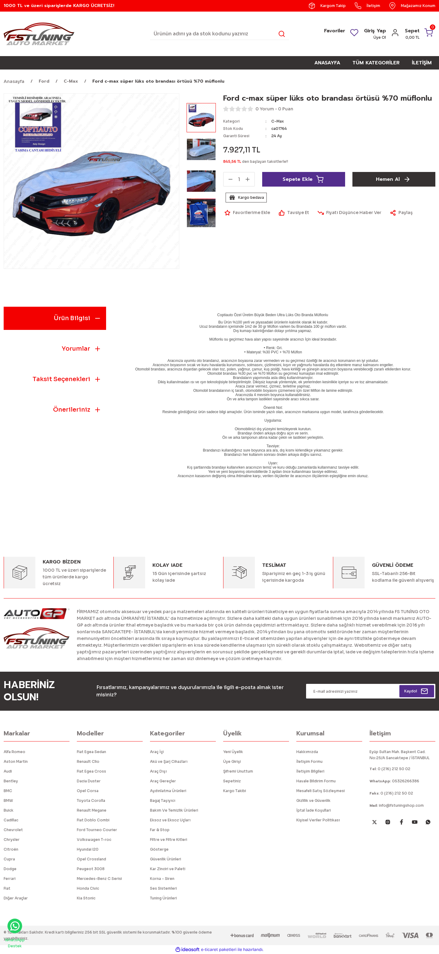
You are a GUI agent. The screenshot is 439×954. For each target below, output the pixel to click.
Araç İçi (157, 751)
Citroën (11, 849)
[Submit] (416, 691)
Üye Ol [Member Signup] (379, 37)
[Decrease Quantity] (230, 179)
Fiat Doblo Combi (93, 820)
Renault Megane (91, 810)
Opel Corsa (87, 790)
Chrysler (12, 839)
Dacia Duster (89, 781)
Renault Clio (88, 761)
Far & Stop (160, 829)
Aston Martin (16, 761)
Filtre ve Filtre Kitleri (168, 839)
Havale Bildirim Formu (316, 781)
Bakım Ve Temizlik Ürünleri (174, 810)
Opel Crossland (91, 859)
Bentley (11, 781)
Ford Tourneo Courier (97, 829)
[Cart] (419, 34)
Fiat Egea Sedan (91, 751)
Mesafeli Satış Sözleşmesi (320, 790)
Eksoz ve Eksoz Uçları (170, 820)
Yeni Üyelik (233, 751)
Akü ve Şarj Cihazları (168, 761)
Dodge (10, 868)
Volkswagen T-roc (94, 839)
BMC (8, 790)
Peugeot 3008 (91, 868)
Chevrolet (13, 829)
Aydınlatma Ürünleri (168, 790)
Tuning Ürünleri (163, 898)
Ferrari (10, 878)
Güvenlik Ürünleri (165, 859)
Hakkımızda (307, 751)
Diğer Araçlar (16, 898)
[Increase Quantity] (247, 179)
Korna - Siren (162, 878)
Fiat (7, 888)
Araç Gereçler (163, 781)
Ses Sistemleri (163, 888)
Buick (8, 810)
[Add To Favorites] (246, 213)
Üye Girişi (232, 761)
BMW (8, 800)
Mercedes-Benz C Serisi (99, 878)
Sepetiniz (232, 781)
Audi (8, 771)
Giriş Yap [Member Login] (375, 30)
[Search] (219, 34)
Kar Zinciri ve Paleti (167, 868)
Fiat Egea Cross (91, 771)
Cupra (9, 859)
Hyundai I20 (87, 849)
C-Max (277, 121)
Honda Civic (88, 888)
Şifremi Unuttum (238, 771)
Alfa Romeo (14, 751)
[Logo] (39, 33)
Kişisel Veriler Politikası (318, 820)
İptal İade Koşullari (313, 810)
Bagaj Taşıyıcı (162, 800)
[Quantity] (239, 179)
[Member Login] (395, 34)
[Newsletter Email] (370, 691)
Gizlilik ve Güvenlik (313, 800)
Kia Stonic (86, 898)
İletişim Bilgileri (310, 771)
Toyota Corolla (91, 800)
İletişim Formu (309, 761)
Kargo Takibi (234, 790)
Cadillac (11, 820)
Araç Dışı (158, 771)
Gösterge (159, 849)
